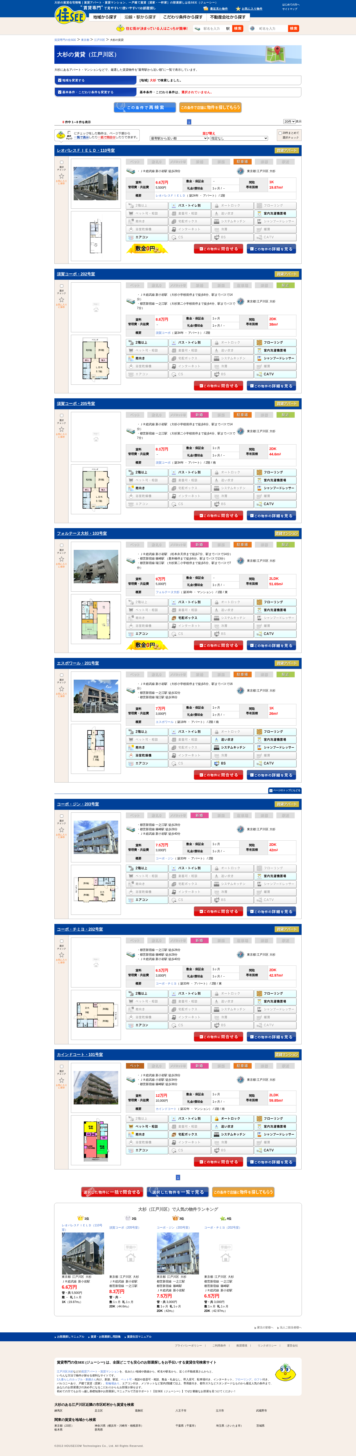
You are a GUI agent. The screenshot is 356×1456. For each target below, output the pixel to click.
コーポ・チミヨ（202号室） (223, 1227)
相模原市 (135, 1425)
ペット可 (126, 1379)
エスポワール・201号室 (78, 663)
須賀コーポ (163, 333)
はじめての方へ (291, 4)
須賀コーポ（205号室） (125, 1227)
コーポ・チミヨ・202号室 (80, 929)
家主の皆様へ (265, 1327)
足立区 (99, 1410)
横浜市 (112, 1425)
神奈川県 (100, 1425)
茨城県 (260, 1425)
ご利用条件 (219, 1345)
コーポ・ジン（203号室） (174, 1227)
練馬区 (58, 1410)
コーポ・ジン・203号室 (78, 804)
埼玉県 (220, 1425)
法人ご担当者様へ (291, 1327)
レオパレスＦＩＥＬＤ (170, 195)
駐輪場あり (112, 1383)
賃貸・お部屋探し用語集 (106, 1336)
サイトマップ (289, 9)
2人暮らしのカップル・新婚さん (76, 1379)
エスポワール (165, 722)
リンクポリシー (267, 1345)
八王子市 (181, 1410)
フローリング (243, 1379)
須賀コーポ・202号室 (76, 274)
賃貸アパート (89, 1371)
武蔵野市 (261, 1410)
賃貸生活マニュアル (139, 1336)
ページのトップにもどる (286, 790)
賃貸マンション (109, 1371)
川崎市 (123, 1425)
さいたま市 (234, 1425)
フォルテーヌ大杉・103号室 (82, 533)
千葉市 (190, 1425)
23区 (68, 1425)
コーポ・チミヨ (166, 983)
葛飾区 (139, 1410)
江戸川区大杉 (65, 1371)
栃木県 (58, 1429)
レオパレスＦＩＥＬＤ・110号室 (86, 150)
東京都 (58, 1425)
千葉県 (180, 1425)
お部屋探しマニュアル (70, 1336)
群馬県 (99, 1429)
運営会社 (292, 1345)
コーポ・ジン (165, 858)
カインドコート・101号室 (80, 1055)
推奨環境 (241, 1345)
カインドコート (166, 1109)
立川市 (220, 1410)
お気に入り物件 (252, 8)
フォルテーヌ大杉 (167, 592)
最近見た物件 (219, 8)
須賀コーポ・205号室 (76, 404)
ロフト (258, 1379)
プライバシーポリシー (188, 1345)
